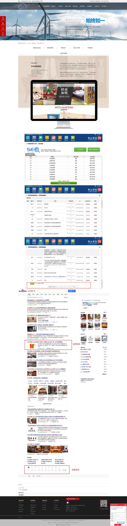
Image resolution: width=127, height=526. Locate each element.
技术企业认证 (57, 509)
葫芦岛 (71, 522)
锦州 (63, 522)
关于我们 (104, 6)
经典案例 (89, 6)
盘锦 (69, 522)
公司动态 (44, 505)
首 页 (29, 43)
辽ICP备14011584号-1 (80, 520)
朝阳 (67, 522)
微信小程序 (68, 6)
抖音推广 (53, 6)
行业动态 (44, 507)
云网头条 (96, 6)
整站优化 (75, 6)
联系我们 (56, 507)
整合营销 (82, 6)
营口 (61, 522)
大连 (59, 522)
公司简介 (56, 505)
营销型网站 (46, 6)
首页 (39, 6)
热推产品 (49, 522)
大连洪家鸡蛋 (24, 489)
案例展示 (34, 43)
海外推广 (61, 6)
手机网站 (90, 48)
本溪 (65, 522)
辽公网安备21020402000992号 (63, 524)
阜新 (74, 522)
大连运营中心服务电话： (99, 1)
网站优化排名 (41, 43)
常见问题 (44, 509)
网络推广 (63, 48)
